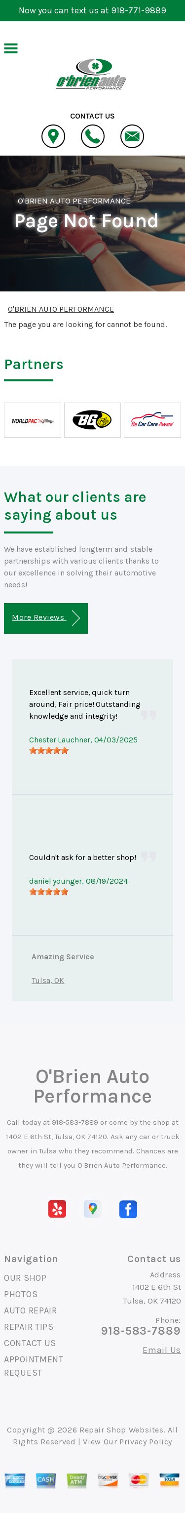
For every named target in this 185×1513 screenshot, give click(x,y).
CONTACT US (30, 1343)
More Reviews (45, 618)
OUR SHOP (25, 1277)
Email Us (162, 1350)
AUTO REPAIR (30, 1310)
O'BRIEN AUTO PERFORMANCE (74, 200)
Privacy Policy (145, 1441)
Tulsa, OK (48, 980)
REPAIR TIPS (29, 1326)
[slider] (49, 750)
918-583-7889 (75, 1122)
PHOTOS (20, 1294)
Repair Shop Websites (121, 1429)
